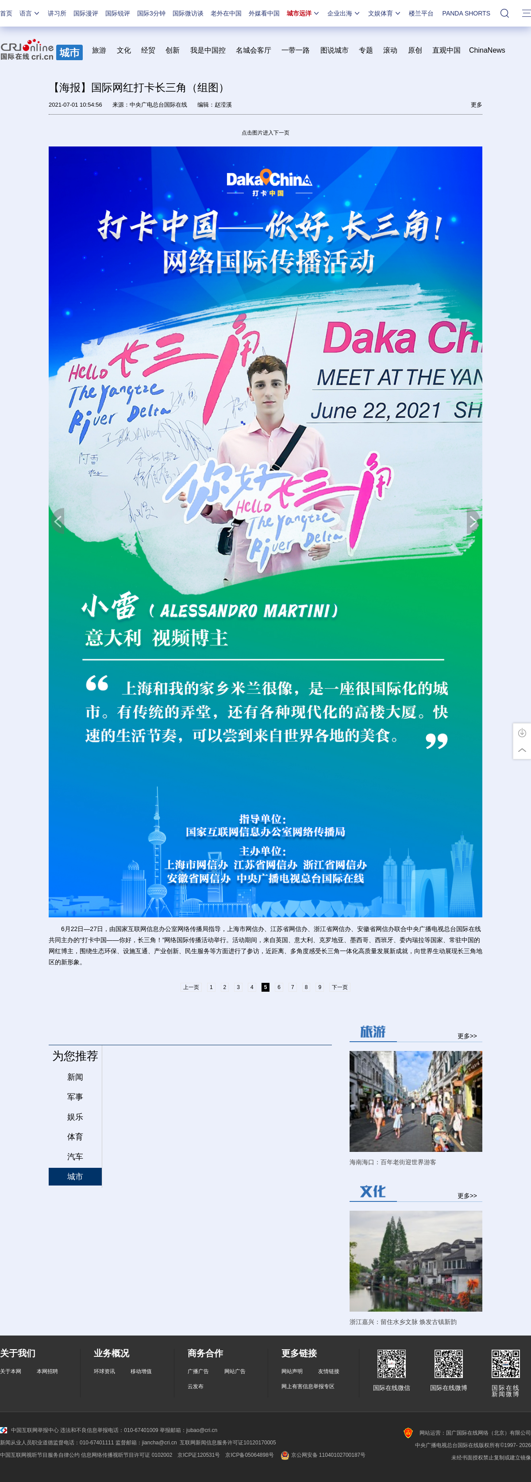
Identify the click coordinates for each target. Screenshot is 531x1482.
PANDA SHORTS (466, 13)
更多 (476, 104)
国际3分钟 (151, 13)
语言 (30, 13)
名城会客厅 (253, 50)
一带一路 (295, 50)
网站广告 (235, 1371)
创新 (172, 50)
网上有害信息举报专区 (308, 1386)
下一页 (473, 521)
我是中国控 (208, 50)
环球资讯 (104, 1371)
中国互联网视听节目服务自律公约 (40, 1455)
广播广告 (198, 1371)
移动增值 (141, 1371)
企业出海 (344, 13)
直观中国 (446, 50)
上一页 (57, 521)
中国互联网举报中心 (29, 1430)
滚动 (390, 50)
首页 (6, 13)
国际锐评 (117, 13)
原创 (415, 50)
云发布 (196, 1386)
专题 (366, 50)
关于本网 (10, 1371)
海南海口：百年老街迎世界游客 (393, 1162)
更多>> (467, 1035)
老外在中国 (226, 13)
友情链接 (328, 1371)
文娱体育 (385, 13)
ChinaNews (487, 50)
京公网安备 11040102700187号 (322, 1455)
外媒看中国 (264, 13)
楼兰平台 (421, 13)
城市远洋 (303, 13)
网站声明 (292, 1371)
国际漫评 (85, 13)
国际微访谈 (188, 13)
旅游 (99, 50)
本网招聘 (47, 1371)
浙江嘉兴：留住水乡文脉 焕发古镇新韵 (403, 1321)
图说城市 (334, 50)
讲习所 (57, 13)
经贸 (151, 50)
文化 (124, 50)
